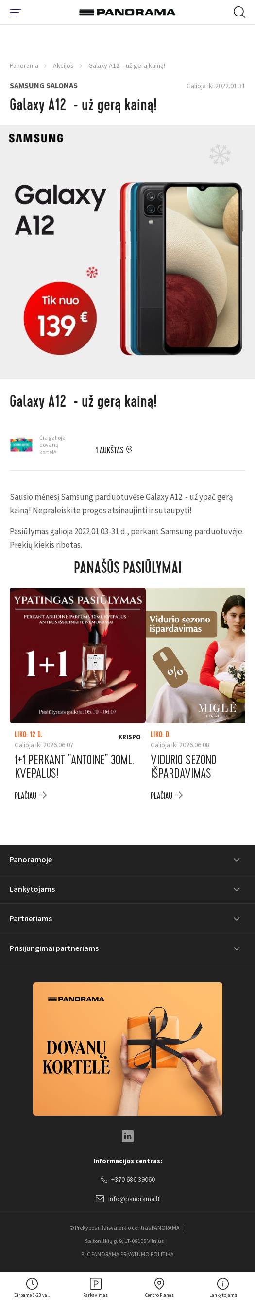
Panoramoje (31, 859)
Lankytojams (32, 889)
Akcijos (63, 65)
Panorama (24, 65)
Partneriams (31, 918)
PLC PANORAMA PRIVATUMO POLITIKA (127, 1254)
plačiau (25, 796)
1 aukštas (109, 450)
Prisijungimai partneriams (54, 948)
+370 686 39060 (128, 1180)
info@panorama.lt (128, 1199)
